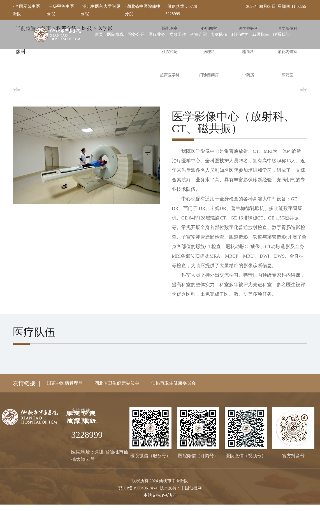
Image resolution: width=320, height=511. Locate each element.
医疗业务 (157, 34)
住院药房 (170, 52)
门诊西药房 (209, 75)
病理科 (209, 52)
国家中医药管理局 (65, 383)
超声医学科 (170, 75)
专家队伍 (219, 34)
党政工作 (177, 34)
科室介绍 (198, 34)
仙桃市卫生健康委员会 (173, 383)
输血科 (248, 52)
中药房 (248, 75)
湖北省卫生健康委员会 (116, 383)
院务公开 (136, 34)
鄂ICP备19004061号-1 (138, 487)
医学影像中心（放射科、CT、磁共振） (236, 122)
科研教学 (239, 34)
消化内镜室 (287, 52)
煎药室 (287, 75)
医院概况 (115, 34)
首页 (99, 34)
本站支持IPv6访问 (160, 495)
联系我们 (281, 34)
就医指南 (260, 34)
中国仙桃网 (191, 487)
